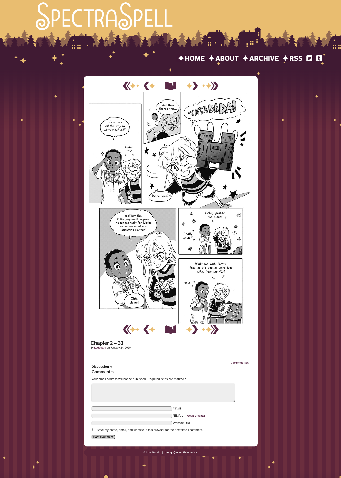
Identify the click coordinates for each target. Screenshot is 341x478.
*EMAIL (189, 415)
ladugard (100, 347)
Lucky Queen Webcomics (181, 452)
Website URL (182, 423)
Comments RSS (240, 362)
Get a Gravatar (196, 415)
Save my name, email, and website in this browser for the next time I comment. (150, 430)
